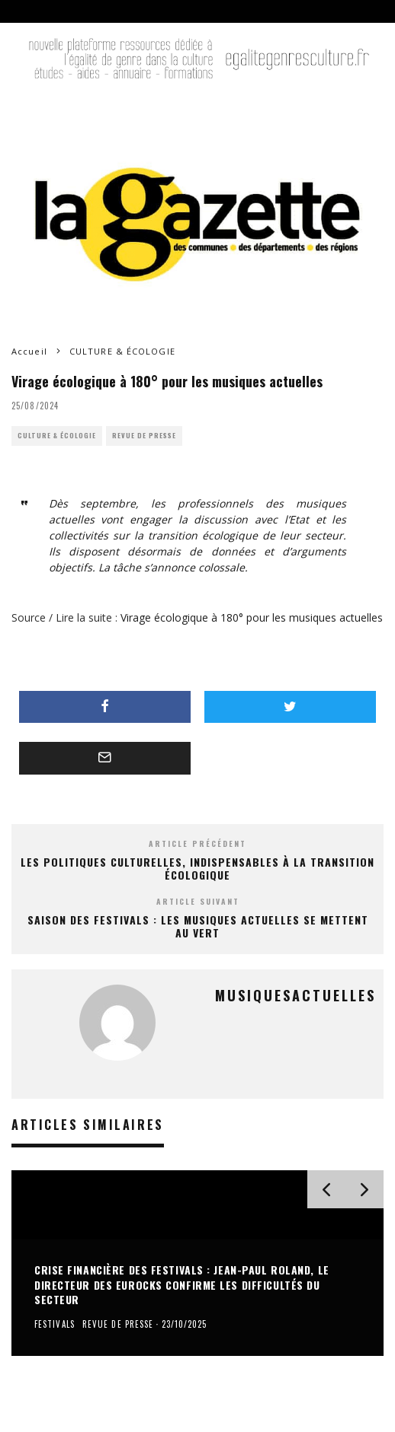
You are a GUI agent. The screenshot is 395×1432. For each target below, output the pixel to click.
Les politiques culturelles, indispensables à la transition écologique (197, 868)
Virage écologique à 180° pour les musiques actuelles (251, 617)
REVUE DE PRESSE (144, 436)
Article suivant (197, 901)
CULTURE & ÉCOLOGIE (57, 436)
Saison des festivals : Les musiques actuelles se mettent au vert (197, 926)
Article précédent (197, 843)
